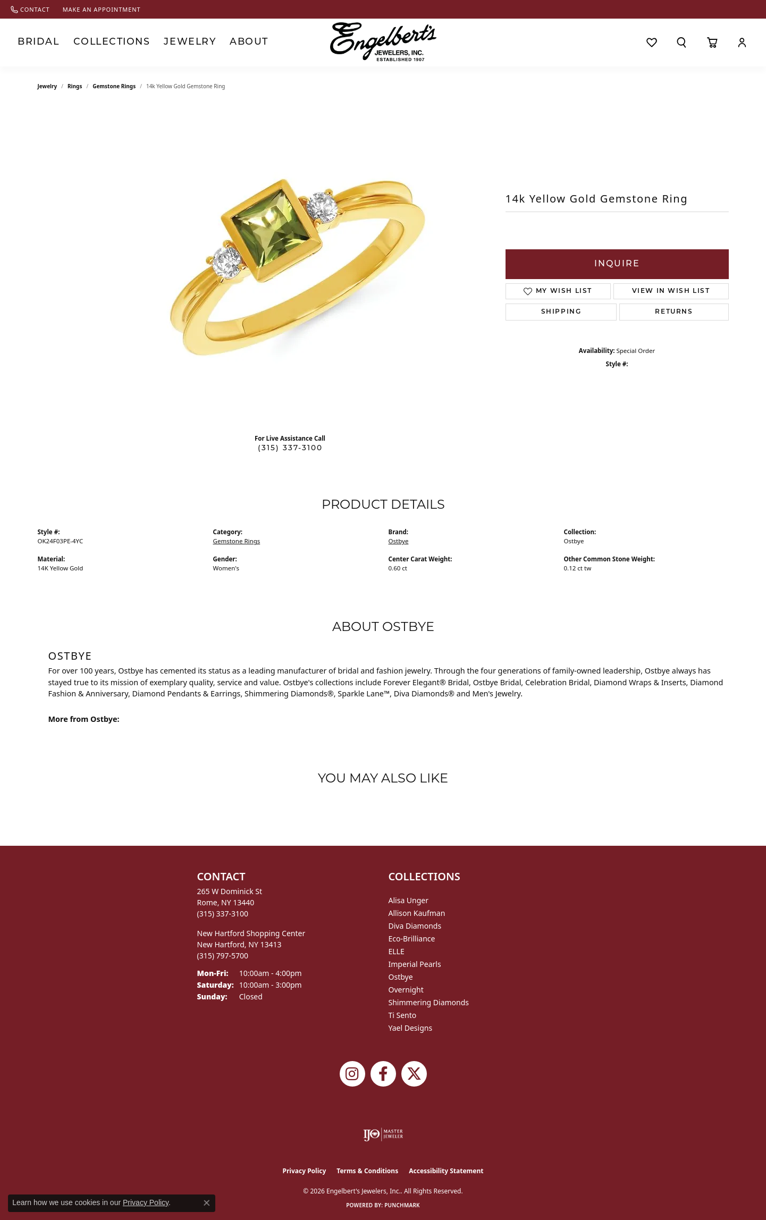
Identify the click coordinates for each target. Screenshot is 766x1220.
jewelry (47, 86)
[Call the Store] (223, 913)
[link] (30, 9)
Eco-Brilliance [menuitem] (412, 938)
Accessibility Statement (446, 1170)
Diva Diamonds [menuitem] (415, 926)
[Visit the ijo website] (383, 1134)
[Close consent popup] (207, 1203)
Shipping (561, 312)
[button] (681, 42)
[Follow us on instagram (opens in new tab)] (352, 1074)
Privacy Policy (304, 1170)
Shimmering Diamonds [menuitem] (429, 1002)
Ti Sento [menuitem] (403, 1015)
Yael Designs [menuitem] (411, 1028)
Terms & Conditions (367, 1170)
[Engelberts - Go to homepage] (383, 41)
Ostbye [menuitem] (401, 977)
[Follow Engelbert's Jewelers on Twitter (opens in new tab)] (414, 1074)
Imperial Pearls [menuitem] (415, 964)
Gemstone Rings (114, 86)
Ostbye (399, 541)
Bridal (35, 42)
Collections (100, 42)
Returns (674, 312)
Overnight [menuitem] (406, 990)
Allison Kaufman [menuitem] (417, 913)
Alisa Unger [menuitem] (409, 900)
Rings (75, 86)
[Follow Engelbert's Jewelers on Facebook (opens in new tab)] (383, 1074)
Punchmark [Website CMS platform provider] (402, 1205)
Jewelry (169, 42)
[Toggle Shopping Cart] (712, 42)
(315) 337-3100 (290, 448)
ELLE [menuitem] (397, 951)
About (223, 42)
